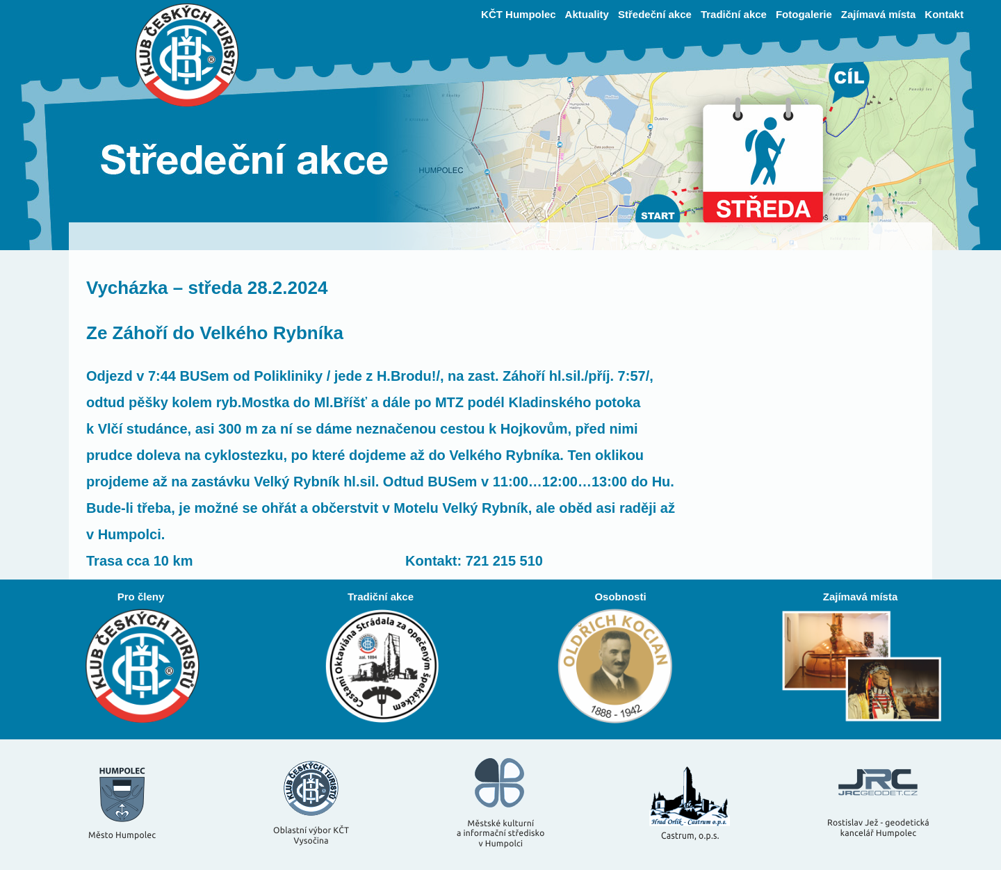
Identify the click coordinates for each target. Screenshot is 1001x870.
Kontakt (944, 14)
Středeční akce (655, 14)
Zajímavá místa (878, 14)
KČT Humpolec (518, 14)
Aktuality (587, 14)
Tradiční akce (734, 14)
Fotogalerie (804, 14)
